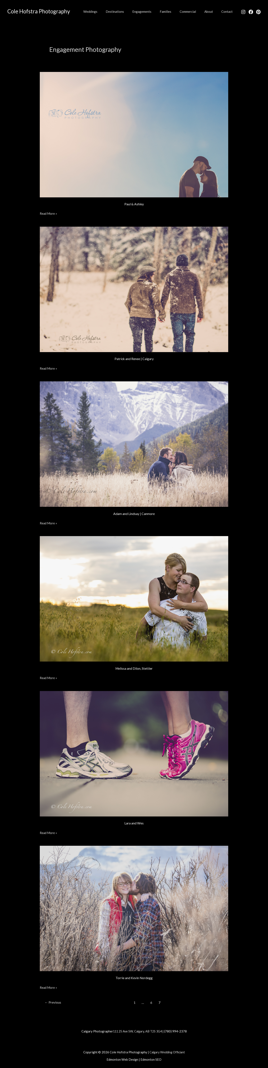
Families (173, 11)
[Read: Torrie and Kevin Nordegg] (134, 908)
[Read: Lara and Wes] (134, 753)
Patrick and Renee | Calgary (134, 359)
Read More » (48, 213)
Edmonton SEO (151, 1059)
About (211, 11)
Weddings (104, 11)
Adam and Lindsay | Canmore (134, 513)
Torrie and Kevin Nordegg (134, 978)
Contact (228, 11)
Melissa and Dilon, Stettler (134, 668)
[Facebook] (251, 12)
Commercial (193, 11)
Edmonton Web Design (122, 1059)
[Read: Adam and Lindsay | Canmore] (134, 443)
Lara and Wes (134, 823)
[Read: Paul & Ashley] (134, 134)
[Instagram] (243, 12)
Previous (53, 1002)
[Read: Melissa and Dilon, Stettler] (134, 598)
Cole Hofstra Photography (38, 11)
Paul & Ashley (134, 204)
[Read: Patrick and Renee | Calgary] (134, 289)
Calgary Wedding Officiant (167, 1052)
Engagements (151, 11)
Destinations (126, 11)
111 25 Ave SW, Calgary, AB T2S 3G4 (137, 1031)
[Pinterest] (258, 12)
